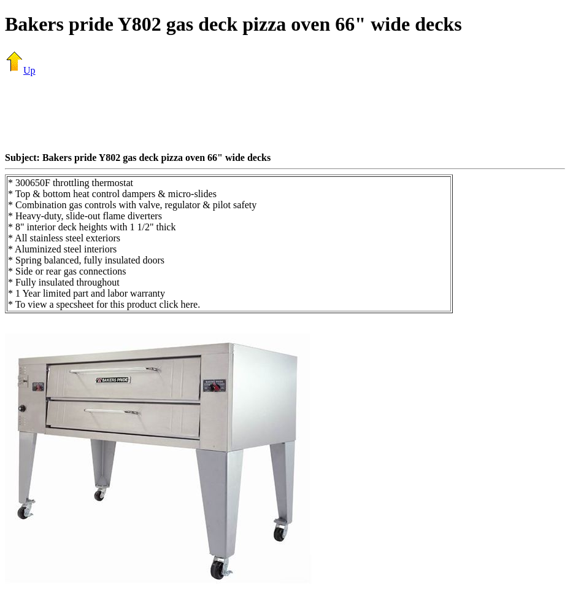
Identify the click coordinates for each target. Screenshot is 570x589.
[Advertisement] (285, 113)
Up (20, 70)
